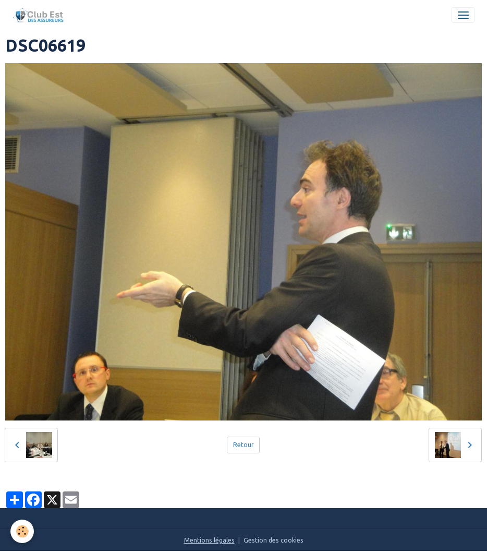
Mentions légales (209, 540)
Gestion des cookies (273, 540)
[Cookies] (22, 531)
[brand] (40, 15)
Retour (243, 444)
